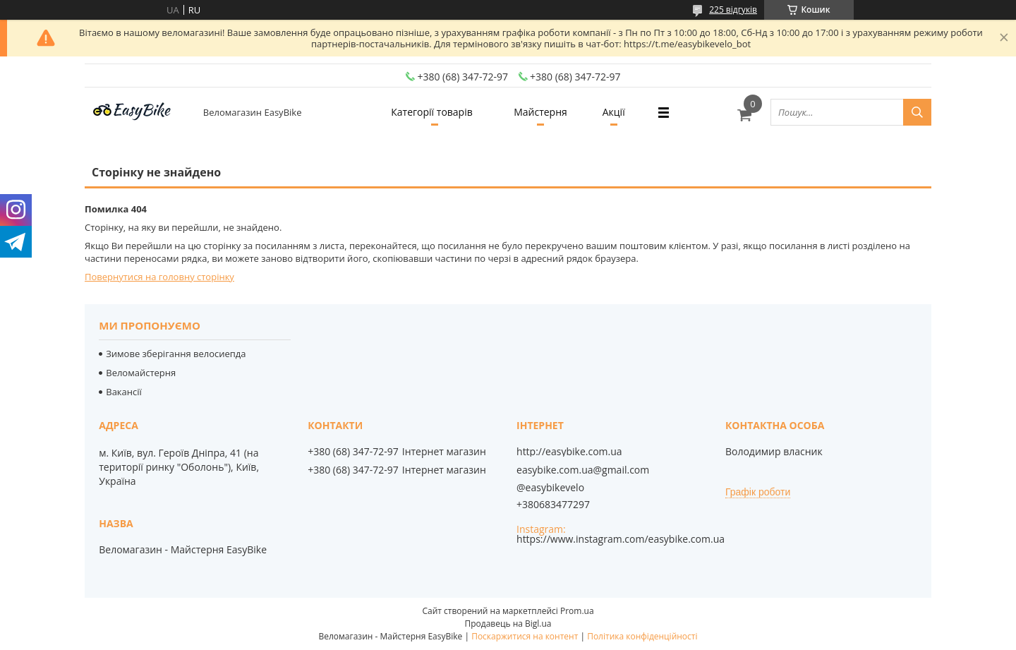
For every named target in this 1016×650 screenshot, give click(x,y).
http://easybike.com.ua (569, 452)
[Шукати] (917, 112)
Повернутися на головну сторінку (159, 276)
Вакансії (124, 391)
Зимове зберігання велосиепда (176, 353)
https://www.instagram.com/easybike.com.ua (620, 539)
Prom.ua (577, 611)
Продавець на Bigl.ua (507, 624)
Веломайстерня (141, 372)
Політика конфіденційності (642, 636)
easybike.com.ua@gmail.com (582, 470)
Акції (614, 112)
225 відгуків (733, 10)
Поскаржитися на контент (524, 636)
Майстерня (540, 112)
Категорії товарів (431, 112)
